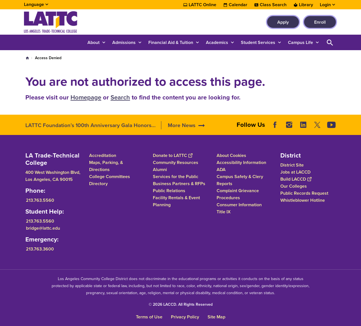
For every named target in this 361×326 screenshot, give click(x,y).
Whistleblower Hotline (302, 200)
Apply (283, 22)
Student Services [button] (258, 42)
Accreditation (102, 155)
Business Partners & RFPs (179, 183)
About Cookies (231, 155)
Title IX (224, 212)
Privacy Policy (185, 317)
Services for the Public (175, 176)
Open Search (330, 42)
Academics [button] (217, 42)
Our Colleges (293, 186)
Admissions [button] (124, 42)
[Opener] (355, 122)
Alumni (160, 169)
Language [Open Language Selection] (34, 4)
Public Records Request (304, 193)
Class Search (273, 5)
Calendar (238, 5)
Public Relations (169, 190)
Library (306, 5)
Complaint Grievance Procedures (238, 194)
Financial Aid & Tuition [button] (170, 42)
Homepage (86, 97)
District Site (292, 165)
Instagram (289, 125)
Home (27, 58)
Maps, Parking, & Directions (106, 166)
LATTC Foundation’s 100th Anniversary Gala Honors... (90, 125)
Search (120, 97)
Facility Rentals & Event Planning (176, 201)
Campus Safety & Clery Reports (240, 180)
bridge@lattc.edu (43, 228)
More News (181, 125)
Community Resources (175, 162)
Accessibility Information (241, 162)
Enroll (320, 22)
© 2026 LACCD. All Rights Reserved (181, 304)
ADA (221, 169)
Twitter (317, 125)
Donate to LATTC (172, 155)
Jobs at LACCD (295, 172)
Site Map (216, 317)
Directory (98, 183)
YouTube (331, 125)
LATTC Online (202, 5)
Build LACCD (295, 179)
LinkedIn (303, 125)
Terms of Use (149, 317)
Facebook (275, 125)
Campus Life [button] (300, 42)
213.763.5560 (40, 200)
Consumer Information (239, 204)
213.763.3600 (40, 249)
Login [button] (325, 5)
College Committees (109, 176)
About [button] (93, 42)
